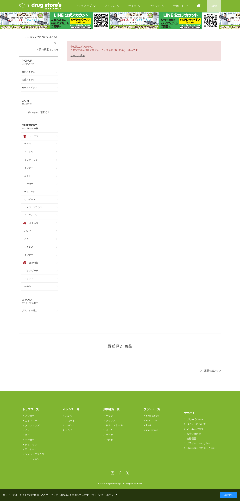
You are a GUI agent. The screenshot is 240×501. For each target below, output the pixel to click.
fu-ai (148, 425)
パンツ (69, 415)
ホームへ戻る (78, 55)
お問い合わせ (194, 433)
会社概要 (191, 438)
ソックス (110, 420)
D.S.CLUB (151, 420)
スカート (70, 420)
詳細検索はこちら (48, 49)
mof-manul (151, 430)
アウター (30, 415)
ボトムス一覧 (71, 409)
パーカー (30, 439)
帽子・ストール (114, 425)
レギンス (70, 425)
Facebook (120, 473)
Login (214, 5)
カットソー (31, 420)
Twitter (127, 473)
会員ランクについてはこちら (42, 37)
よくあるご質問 (195, 429)
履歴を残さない (212, 370)
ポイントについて (196, 424)
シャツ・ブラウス (34, 454)
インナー (30, 430)
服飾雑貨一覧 (111, 409)
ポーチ (109, 430)
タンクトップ (32, 425)
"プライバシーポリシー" (104, 495)
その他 (109, 439)
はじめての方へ (195, 419)
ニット (28, 435)
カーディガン (32, 459)
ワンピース (31, 449)
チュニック (31, 444)
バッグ (109, 415)
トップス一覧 (30, 409)
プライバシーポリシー (199, 443)
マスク (109, 435)
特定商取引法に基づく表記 (201, 448)
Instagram (112, 473)
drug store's (152, 415)
